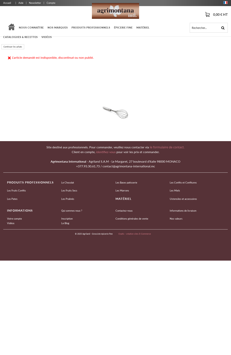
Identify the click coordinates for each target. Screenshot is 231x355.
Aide (20, 2)
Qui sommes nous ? (71, 210)
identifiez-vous (106, 152)
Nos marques (58, 27)
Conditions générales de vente (132, 218)
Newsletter (35, 2)
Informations (20, 210)
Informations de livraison (183, 210)
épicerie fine (123, 27)
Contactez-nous (124, 210)
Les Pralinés (67, 198)
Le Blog (65, 223)
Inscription (67, 218)
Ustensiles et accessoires (183, 198)
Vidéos (46, 37)
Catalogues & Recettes (20, 37)
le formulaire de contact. (166, 147)
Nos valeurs (176, 218)
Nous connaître (31, 27)
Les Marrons (122, 190)
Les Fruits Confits (16, 190)
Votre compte (14, 218)
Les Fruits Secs (69, 190)
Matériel (143, 27)
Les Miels (175, 190)
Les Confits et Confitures (183, 182)
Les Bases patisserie (126, 182)
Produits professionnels (91, 27)
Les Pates (12, 198)
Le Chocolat (67, 182)
